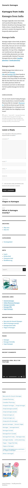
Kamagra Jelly (11, 74)
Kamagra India (20, 119)
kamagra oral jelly (6, 121)
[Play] (4, 376)
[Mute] (21, 376)
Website (4, 176)
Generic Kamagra (10, 5)
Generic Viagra (19, 424)
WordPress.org (8, 260)
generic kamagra (17, 116)
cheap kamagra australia (10, 408)
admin (6, 115)
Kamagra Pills (8, 307)
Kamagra (4, 118)
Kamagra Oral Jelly (9, 305)
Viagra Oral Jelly (12, 443)
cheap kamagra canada (10, 412)
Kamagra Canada (11, 118)
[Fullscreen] (24, 376)
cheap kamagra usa (8, 418)
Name (4, 161)
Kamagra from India (11, 119)
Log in (5, 254)
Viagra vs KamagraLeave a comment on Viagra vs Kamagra (13, 450)
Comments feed (8, 258)
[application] (14, 371)
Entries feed (7, 256)
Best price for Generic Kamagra (13, 321)
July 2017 (6, 229)
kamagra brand (14, 427)
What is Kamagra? (8, 453)
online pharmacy (15, 121)
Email (4, 168)
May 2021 (6, 227)
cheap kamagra (20, 405)
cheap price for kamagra (10, 421)
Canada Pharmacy (20, 115)
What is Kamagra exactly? (11, 323)
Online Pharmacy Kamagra (11, 303)
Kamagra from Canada (9, 433)
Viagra (4, 443)
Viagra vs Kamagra (9, 327)
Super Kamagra (8, 309)
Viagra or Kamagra (8, 446)
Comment (5, 139)
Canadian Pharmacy (7, 116)
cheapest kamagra (8, 405)
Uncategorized (8, 242)
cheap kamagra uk (8, 415)
